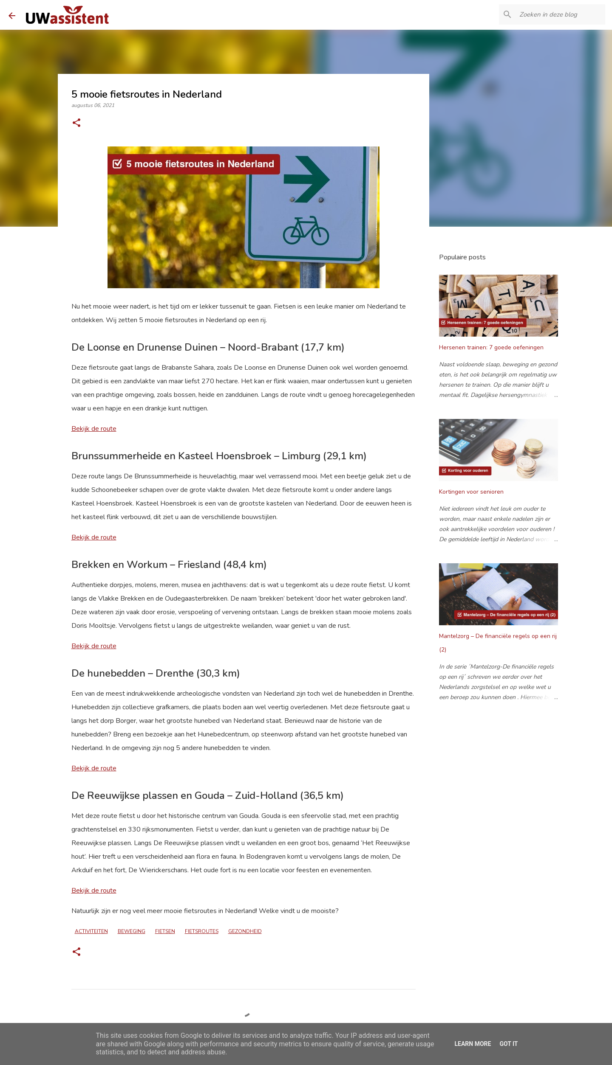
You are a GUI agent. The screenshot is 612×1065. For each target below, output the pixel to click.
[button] (76, 123)
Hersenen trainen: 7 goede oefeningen (491, 347)
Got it (508, 1043)
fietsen (165, 931)
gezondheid (245, 931)
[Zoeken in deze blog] (560, 14)
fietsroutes (201, 931)
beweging (131, 931)
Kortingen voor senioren (471, 492)
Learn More (472, 1043)
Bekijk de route (93, 428)
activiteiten (91, 931)
